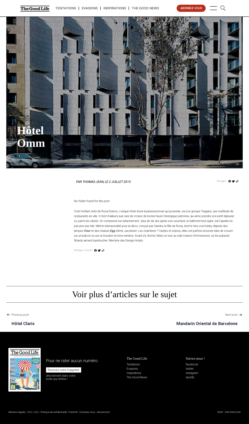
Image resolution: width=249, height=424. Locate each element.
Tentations (65, 8)
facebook (192, 364)
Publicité (73, 412)
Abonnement (103, 412)
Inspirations (114, 8)
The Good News (145, 8)
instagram (192, 373)
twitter (190, 368)
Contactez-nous (87, 412)
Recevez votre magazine (63, 370)
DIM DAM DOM (233, 412)
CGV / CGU (33, 412)
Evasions (90, 8)
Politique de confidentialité (53, 412)
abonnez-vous (191, 8)
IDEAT (220, 412)
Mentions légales (16, 412)
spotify (190, 377)
